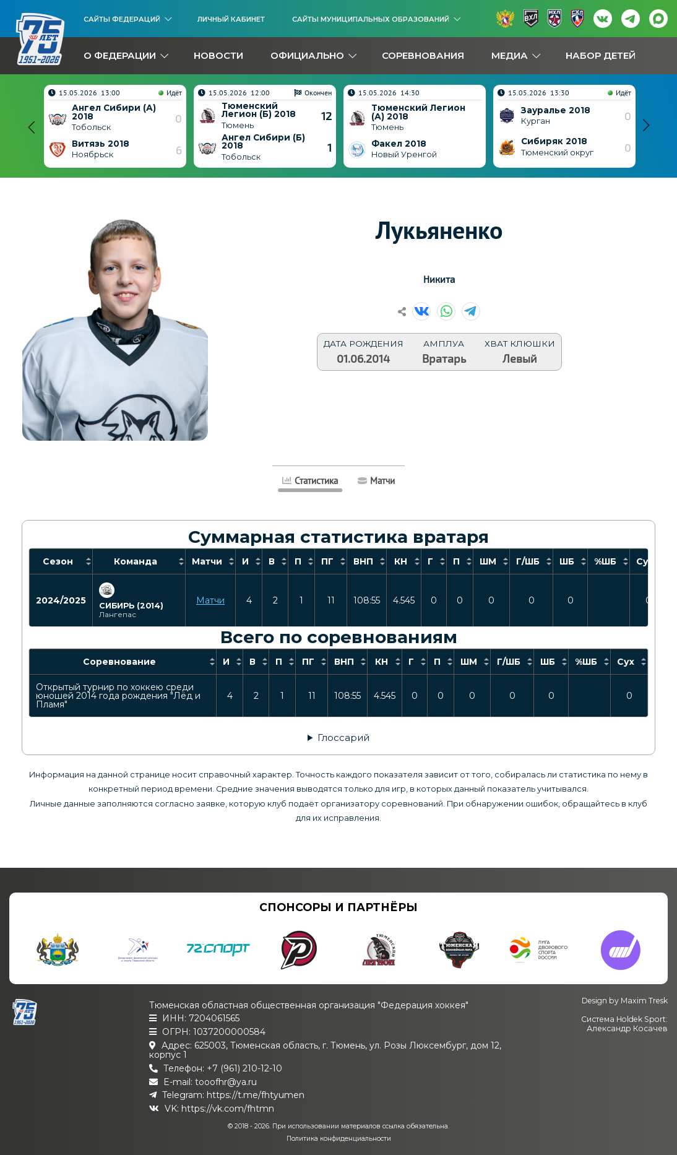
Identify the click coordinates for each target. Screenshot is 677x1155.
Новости (218, 55)
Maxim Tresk (644, 1000)
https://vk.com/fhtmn (227, 1108)
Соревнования (423, 55)
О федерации (120, 55)
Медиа (509, 55)
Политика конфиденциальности (339, 1139)
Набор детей (601, 55)
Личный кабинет (231, 19)
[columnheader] (61, 561)
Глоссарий (343, 737)
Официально (307, 55)
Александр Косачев (627, 1028)
